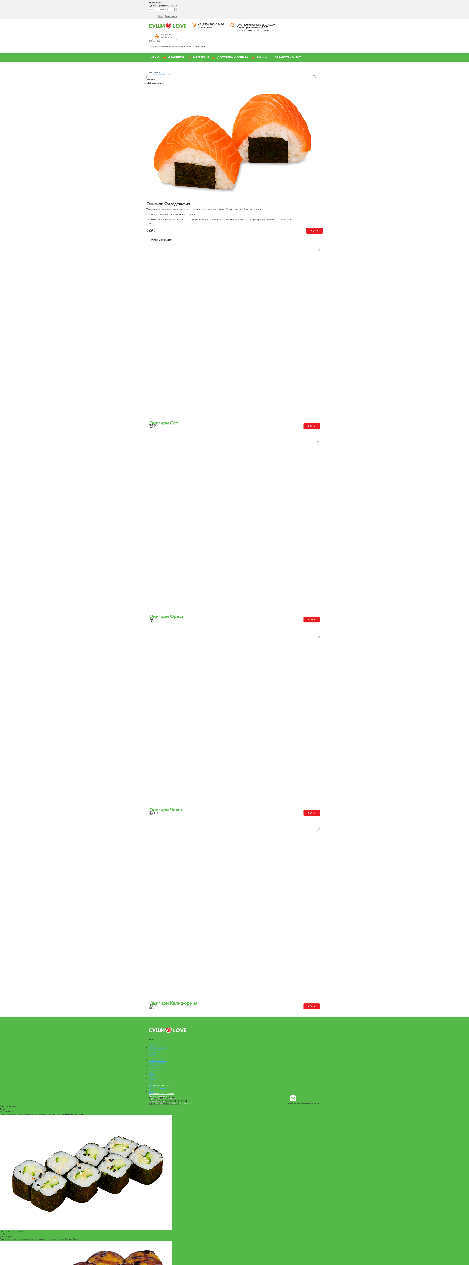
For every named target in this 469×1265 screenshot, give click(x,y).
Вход (160, 16)
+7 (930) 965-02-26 (211, 24)
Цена (169, 74)
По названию (155, 74)
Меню (151, 1081)
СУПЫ (151, 1073)
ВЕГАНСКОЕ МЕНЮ (158, 1060)
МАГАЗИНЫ (201, 57)
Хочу (314, 230)
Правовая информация (158, 1096)
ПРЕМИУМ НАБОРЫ (158, 1047)
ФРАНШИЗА (176, 57)
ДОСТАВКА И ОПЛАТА (232, 57)
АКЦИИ (261, 57)
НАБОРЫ (153, 1045)
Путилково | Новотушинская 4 (163, 6)
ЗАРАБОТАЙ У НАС (288, 57)
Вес (164, 74)
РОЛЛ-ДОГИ (155, 1071)
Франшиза (153, 1084)
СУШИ (152, 1055)
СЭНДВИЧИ (154, 1068)
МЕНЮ (155, 57)
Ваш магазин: (155, 3)
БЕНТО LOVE (155, 1050)
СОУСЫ (152, 1078)
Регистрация (171, 16)
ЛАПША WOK (155, 1065)
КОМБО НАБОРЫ (157, 1063)
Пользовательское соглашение (161, 1093)
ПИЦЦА (152, 1058)
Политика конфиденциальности (161, 1091)
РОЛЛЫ (152, 1053)
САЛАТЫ (153, 1076)
